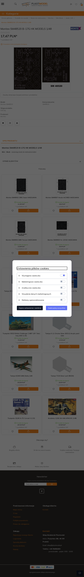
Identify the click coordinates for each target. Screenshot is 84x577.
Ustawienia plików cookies (33, 268)
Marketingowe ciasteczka (32, 282)
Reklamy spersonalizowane (33, 300)
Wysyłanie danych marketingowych (36, 294)
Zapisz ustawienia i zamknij (30, 308)
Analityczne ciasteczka (31, 288)
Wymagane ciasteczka (31, 276)
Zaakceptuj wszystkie (56, 308)
